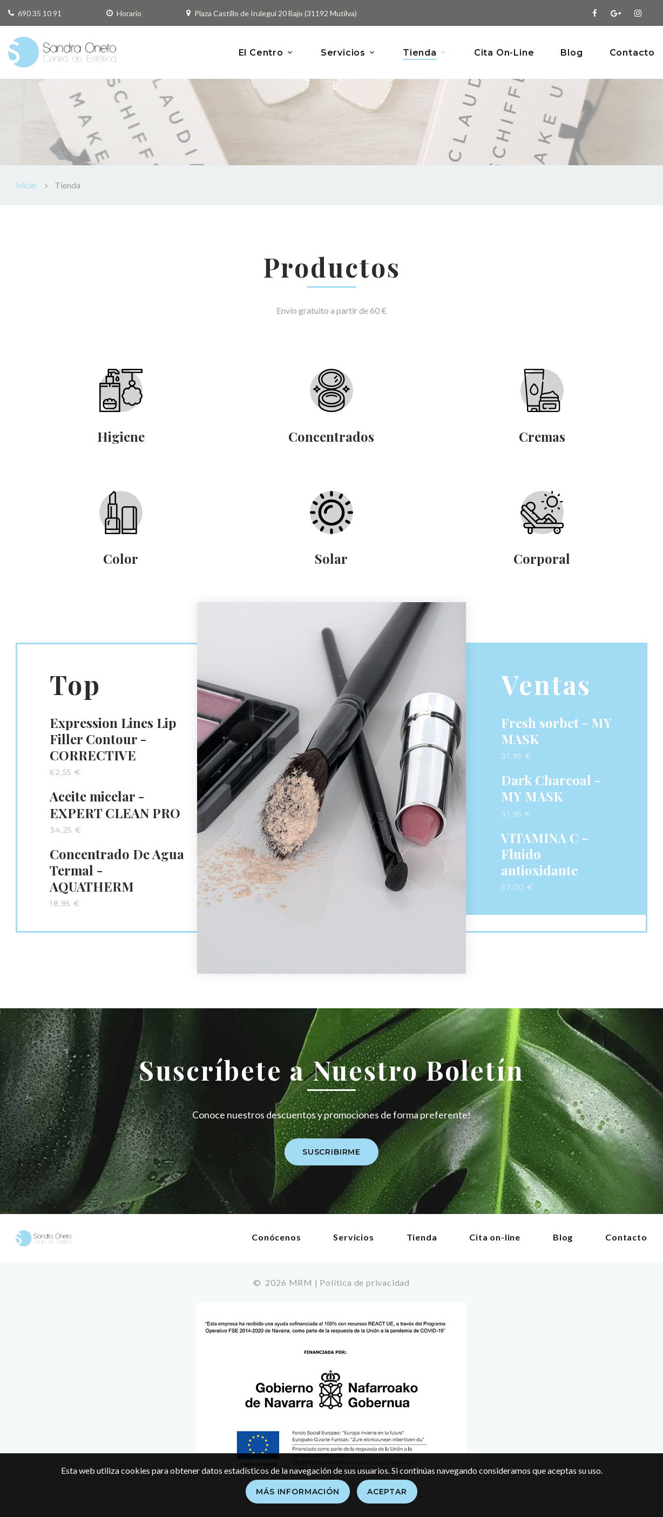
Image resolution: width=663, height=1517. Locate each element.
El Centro (261, 53)
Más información (298, 1491)
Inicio (26, 185)
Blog (571, 53)
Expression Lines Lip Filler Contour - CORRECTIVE (114, 749)
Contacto (632, 53)
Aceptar (387, 1491)
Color (120, 566)
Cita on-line (495, 1247)
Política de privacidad (365, 1292)
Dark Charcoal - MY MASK (550, 798)
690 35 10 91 (40, 13)
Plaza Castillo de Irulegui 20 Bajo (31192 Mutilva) (275, 13)
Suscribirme (331, 1162)
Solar (331, 566)
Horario (129, 13)
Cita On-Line (504, 53)
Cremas (541, 438)
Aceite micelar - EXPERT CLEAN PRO (115, 814)
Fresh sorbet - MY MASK (556, 741)
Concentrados (331, 438)
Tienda (420, 53)
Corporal (541, 566)
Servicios (343, 53)
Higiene (120, 438)
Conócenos (276, 1247)
